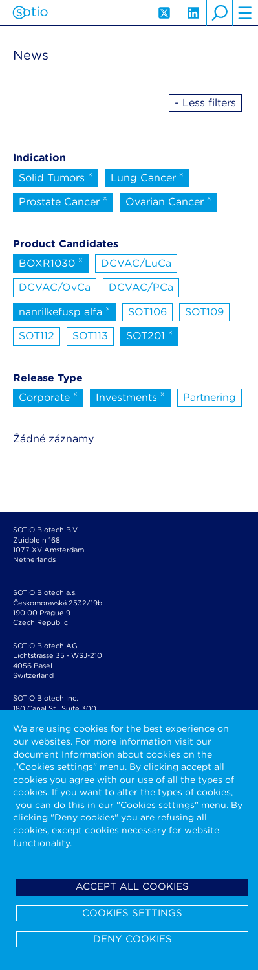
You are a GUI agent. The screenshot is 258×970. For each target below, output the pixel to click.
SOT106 (147, 312)
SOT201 (149, 335)
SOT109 (204, 312)
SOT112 (36, 336)
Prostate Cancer (63, 201)
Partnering (209, 397)
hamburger (245, 13)
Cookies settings (132, 913)
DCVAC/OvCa (55, 287)
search (219, 13)
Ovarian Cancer (168, 201)
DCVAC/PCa (141, 287)
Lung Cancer (147, 177)
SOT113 (90, 336)
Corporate (48, 396)
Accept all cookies (132, 886)
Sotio (30, 13)
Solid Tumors (55, 177)
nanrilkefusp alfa (64, 311)
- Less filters (205, 102)
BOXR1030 (51, 262)
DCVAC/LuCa (136, 263)
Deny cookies (132, 939)
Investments (130, 396)
